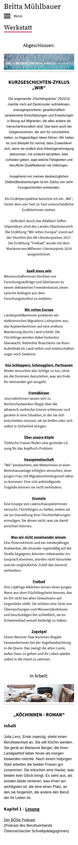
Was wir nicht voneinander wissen (38, 537)
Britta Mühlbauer (32, 6)
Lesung (32, 809)
